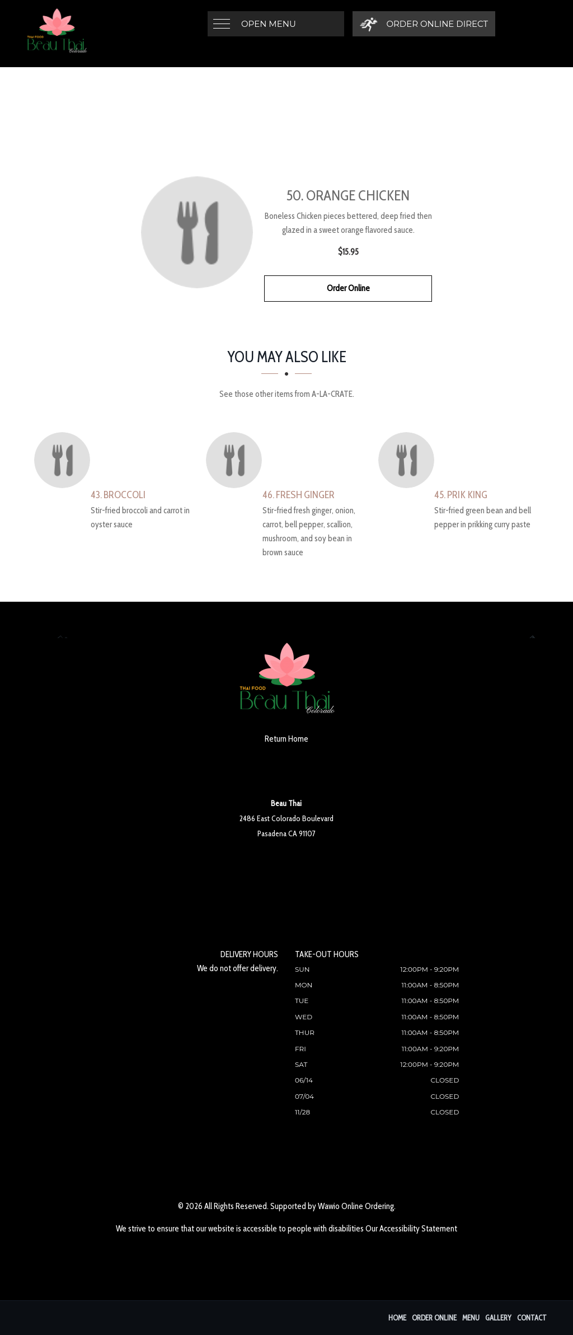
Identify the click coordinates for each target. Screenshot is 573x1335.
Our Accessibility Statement (411, 1229)
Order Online (348, 288)
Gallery (498, 1317)
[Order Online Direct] (424, 23)
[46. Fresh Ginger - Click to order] (236, 460)
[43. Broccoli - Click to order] (65, 460)
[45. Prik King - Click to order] (409, 460)
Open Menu (268, 23)
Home (397, 1317)
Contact (532, 1317)
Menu (471, 1317)
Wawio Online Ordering (356, 1206)
